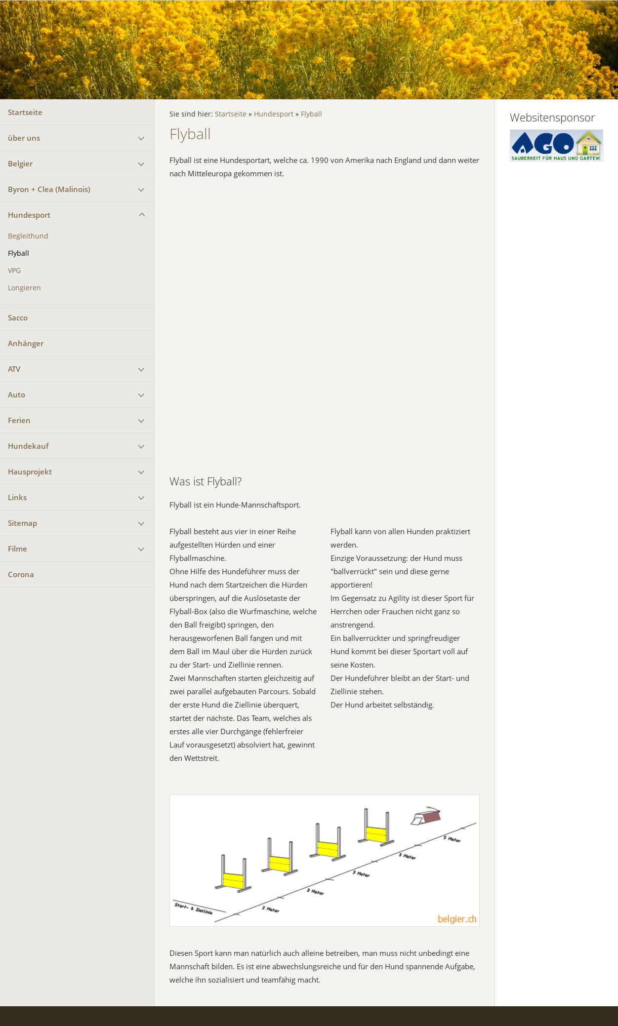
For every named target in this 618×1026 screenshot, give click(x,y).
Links (17, 497)
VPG (14, 270)
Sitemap (22, 523)
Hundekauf (28, 446)
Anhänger (25, 343)
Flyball (18, 253)
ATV (14, 369)
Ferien (19, 420)
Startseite (25, 112)
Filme (17, 548)
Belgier (20, 163)
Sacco (18, 317)
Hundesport (29, 215)
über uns (24, 138)
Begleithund (28, 236)
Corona (21, 574)
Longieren (24, 287)
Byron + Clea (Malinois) (49, 189)
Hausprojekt (30, 471)
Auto (16, 394)
